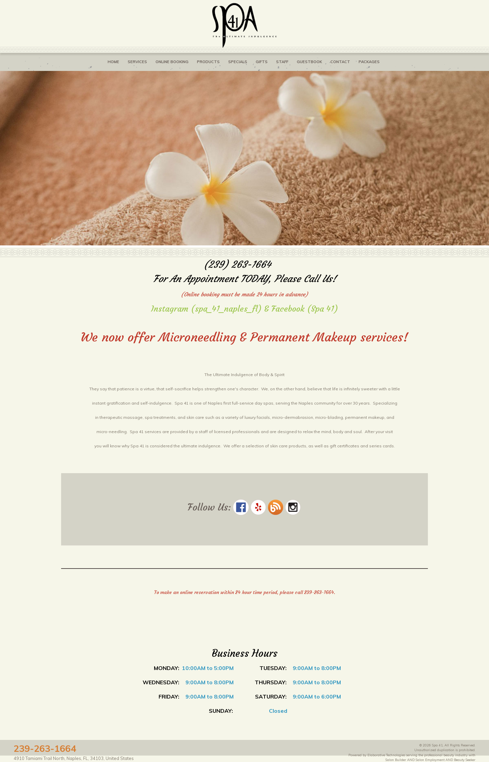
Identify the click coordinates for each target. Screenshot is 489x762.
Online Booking (172, 61)
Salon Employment (430, 760)
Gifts (262, 61)
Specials (237, 61)
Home (113, 61)
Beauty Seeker (464, 760)
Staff (282, 61)
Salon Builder (395, 760)
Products (208, 61)
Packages (369, 61)
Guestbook (309, 61)
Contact (340, 61)
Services (137, 61)
